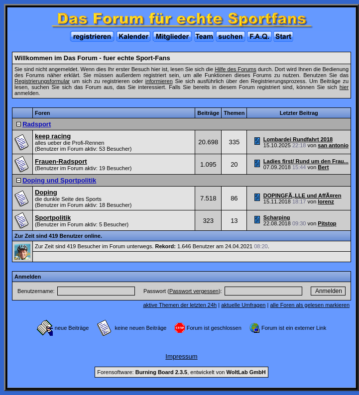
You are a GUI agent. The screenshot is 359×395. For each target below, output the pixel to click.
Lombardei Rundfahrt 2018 (298, 139)
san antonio (333, 145)
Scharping (276, 217)
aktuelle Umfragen (243, 305)
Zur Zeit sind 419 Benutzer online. (58, 236)
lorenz (326, 201)
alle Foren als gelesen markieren (310, 305)
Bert (323, 167)
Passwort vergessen (194, 291)
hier (344, 87)
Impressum (181, 356)
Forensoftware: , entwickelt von (181, 372)
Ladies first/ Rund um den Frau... (306, 161)
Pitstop (327, 223)
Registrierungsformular (42, 81)
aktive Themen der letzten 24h (180, 305)
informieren (159, 81)
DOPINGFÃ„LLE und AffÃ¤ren (302, 195)
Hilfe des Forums (235, 69)
